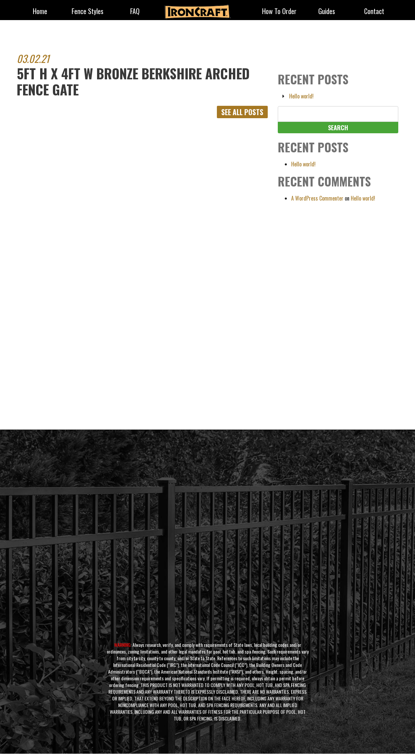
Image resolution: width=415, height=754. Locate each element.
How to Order (279, 11)
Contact (374, 11)
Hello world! (301, 96)
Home (40, 11)
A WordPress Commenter (317, 198)
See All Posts (241, 112)
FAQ (135, 11)
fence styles (87, 11)
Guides (326, 11)
